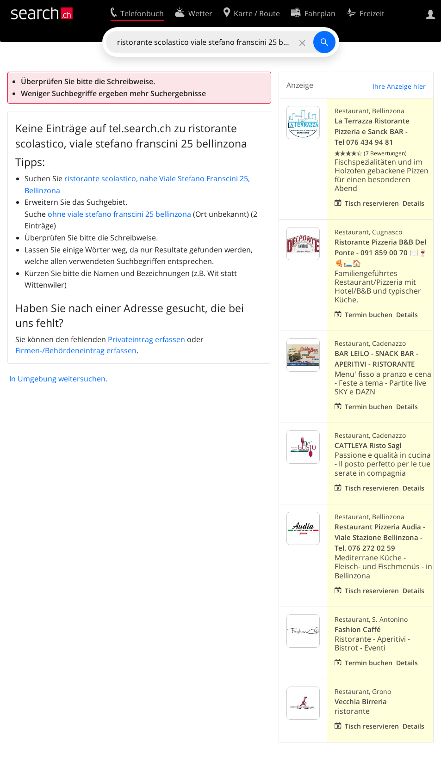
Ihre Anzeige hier (399, 86)
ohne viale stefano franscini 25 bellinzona (119, 214)
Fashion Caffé (358, 629)
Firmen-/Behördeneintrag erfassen (76, 350)
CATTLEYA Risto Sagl (368, 445)
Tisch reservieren (372, 203)
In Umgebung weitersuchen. (58, 379)
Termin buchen (368, 314)
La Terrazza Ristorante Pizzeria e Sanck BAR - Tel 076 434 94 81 (372, 131)
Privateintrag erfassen (146, 339)
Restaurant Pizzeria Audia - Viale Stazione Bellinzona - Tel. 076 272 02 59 (380, 537)
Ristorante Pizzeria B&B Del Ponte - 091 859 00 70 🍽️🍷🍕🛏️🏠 (381, 252)
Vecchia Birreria (361, 701)
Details (413, 203)
